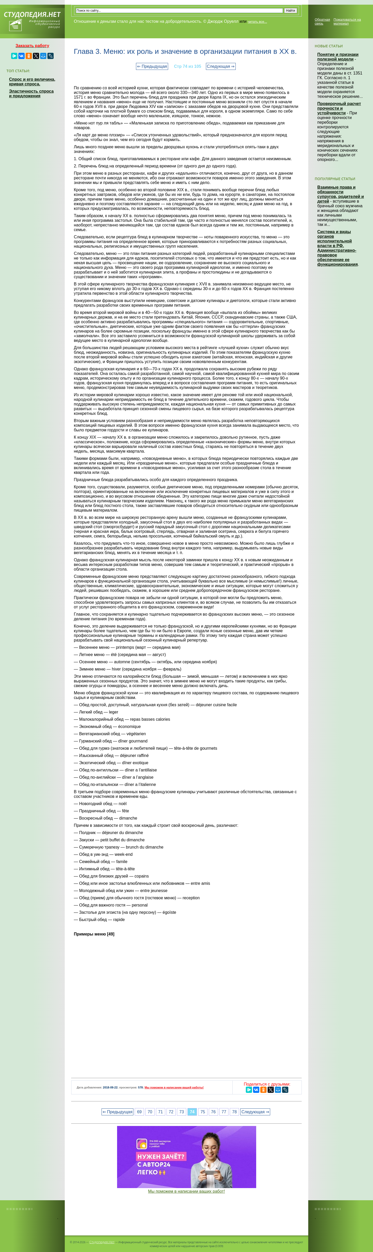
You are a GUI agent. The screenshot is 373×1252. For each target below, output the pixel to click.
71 (160, 1112)
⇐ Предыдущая (152, 66)
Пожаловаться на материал (347, 21)
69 (139, 1112)
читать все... (257, 22)
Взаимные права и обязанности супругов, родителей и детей (340, 194)
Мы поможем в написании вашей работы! (174, 1087)
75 (202, 1112)
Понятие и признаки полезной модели (337, 56)
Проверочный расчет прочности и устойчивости (339, 108)
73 (181, 1112)
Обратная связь (322, 21)
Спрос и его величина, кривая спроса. (32, 81)
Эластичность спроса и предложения (31, 93)
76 (213, 1112)
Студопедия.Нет (101, 1242)
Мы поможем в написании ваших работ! (186, 1191)
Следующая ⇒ (221, 66)
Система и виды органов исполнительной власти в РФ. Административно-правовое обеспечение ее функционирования (337, 248)
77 (224, 1112)
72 (171, 1112)
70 (150, 1112)
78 (234, 1112)
